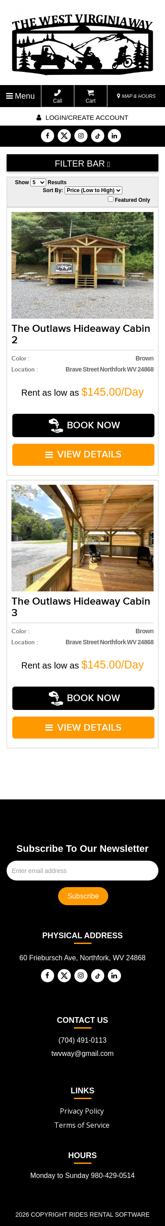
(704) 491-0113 (82, 1018)
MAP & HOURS (136, 96)
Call (57, 96)
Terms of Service (82, 1103)
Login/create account (82, 117)
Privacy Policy (82, 1089)
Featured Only (129, 199)
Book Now (85, 423)
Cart (90, 96)
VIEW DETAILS (84, 447)
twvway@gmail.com (82, 1032)
